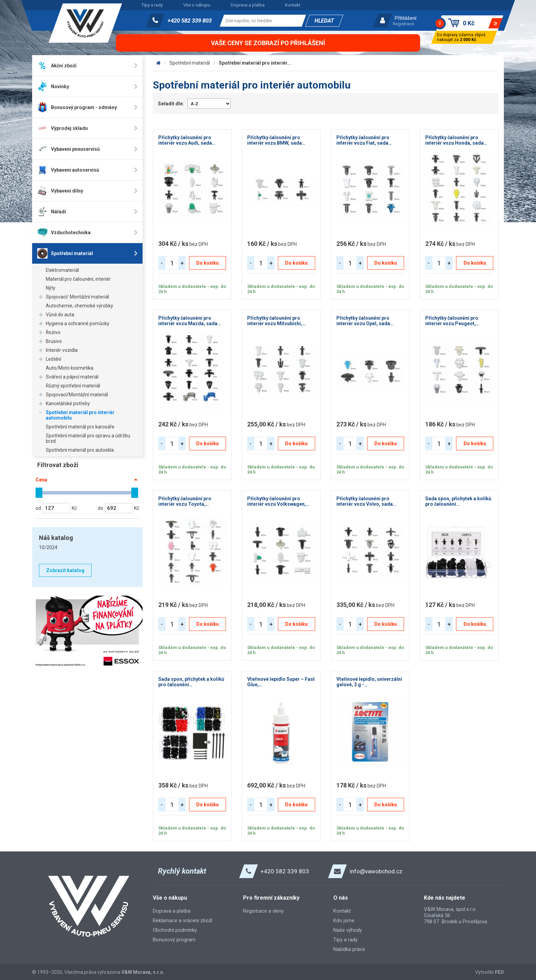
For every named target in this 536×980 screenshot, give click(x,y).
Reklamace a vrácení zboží (182, 920)
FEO (499, 972)
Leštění (53, 359)
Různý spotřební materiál (73, 385)
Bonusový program (174, 940)
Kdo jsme (343, 920)
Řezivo (53, 332)
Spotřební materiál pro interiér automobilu (80, 415)
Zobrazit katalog (65, 570)
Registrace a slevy (263, 911)
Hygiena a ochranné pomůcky (77, 323)
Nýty (50, 288)
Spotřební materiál (190, 63)
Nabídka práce (349, 949)
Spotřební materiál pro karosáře (80, 426)
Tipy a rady (152, 5)
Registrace (403, 23)
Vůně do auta (60, 314)
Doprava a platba (248, 5)
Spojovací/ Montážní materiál (77, 297)
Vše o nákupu (196, 5)
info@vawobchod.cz (376, 871)
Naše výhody (347, 930)
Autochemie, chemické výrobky (79, 305)
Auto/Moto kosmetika (69, 368)
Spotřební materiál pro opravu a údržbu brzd (88, 438)
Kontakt (292, 5)
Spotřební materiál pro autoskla (80, 450)
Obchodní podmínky (175, 930)
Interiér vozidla (62, 350)
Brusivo (54, 341)
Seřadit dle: (171, 103)
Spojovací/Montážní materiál (77, 394)
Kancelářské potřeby (68, 403)
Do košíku (207, 263)
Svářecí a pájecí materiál (72, 377)
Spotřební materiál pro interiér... (255, 63)
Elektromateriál (62, 270)
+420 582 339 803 (190, 20)
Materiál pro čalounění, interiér (78, 279)
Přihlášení (405, 18)
